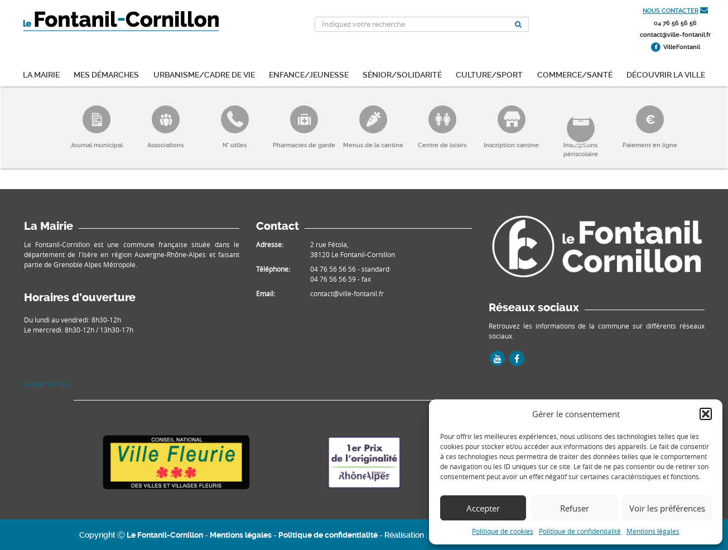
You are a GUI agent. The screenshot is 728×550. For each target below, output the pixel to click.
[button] (705, 413)
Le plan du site (46, 383)
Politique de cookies (502, 531)
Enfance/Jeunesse (309, 73)
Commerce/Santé (575, 73)
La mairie (41, 73)
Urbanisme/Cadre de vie (204, 73)
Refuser (574, 508)
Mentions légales (652, 531)
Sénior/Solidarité (402, 73)
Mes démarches (106, 73)
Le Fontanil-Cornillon (165, 534)
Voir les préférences (667, 508)
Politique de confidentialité (580, 531)
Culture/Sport (489, 73)
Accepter (483, 508)
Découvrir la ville (665, 73)
